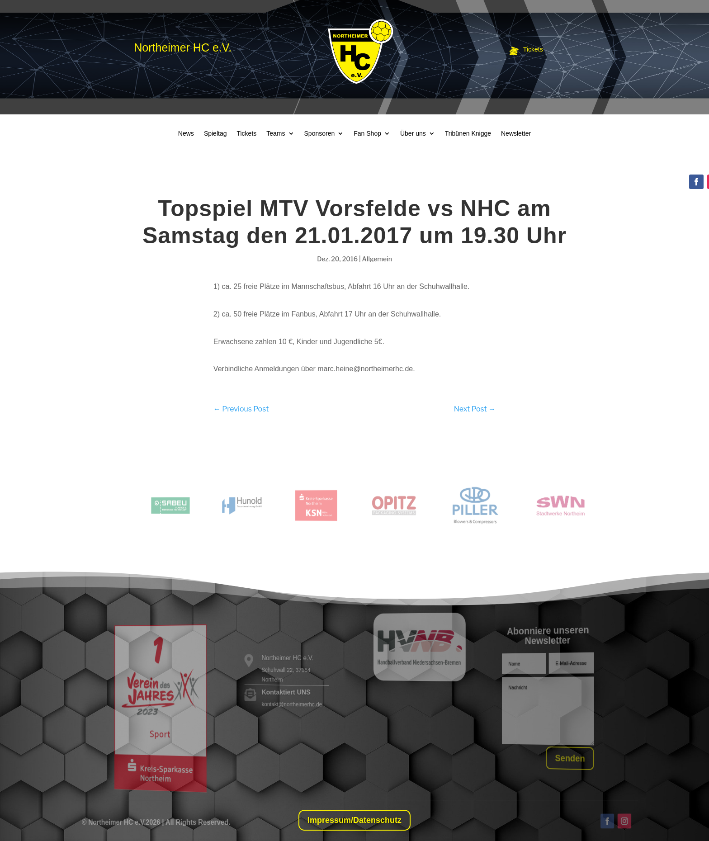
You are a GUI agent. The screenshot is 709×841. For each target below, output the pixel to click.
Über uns (413, 133)
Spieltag (215, 133)
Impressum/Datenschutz (354, 820)
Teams (275, 133)
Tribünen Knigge (468, 133)
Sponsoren (319, 133)
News (186, 133)
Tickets (246, 133)
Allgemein (377, 259)
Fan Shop (367, 133)
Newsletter (516, 133)
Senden (567, 758)
